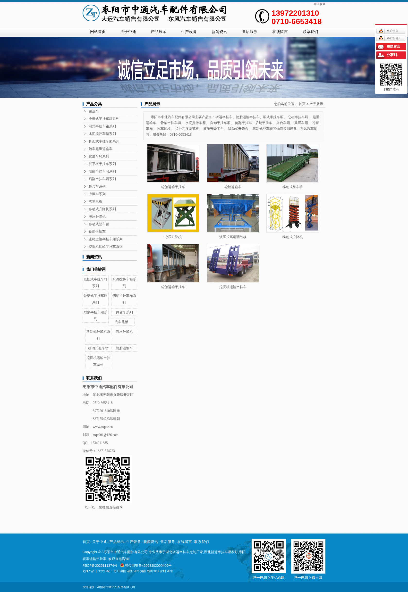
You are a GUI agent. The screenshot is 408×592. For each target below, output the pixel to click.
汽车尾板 (95, 201)
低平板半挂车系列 (102, 164)
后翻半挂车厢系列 (102, 179)
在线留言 (280, 32)
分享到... (393, 55)
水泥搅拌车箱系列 (102, 134)
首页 (302, 104)
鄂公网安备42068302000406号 (146, 565)
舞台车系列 (97, 186)
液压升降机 (97, 216)
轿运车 (94, 111)
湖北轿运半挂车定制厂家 (184, 552)
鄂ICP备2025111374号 (100, 565)
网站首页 (98, 32)
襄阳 (123, 571)
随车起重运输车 (100, 149)
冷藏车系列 (97, 194)
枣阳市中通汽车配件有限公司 (116, 587)
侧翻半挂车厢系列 (102, 171)
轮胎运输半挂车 (173, 187)
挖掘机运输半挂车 (232, 287)
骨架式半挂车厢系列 (104, 141)
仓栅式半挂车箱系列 (104, 119)
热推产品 (88, 571)
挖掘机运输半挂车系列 (106, 247)
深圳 (163, 571)
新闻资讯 (219, 32)
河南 (143, 571)
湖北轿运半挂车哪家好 (221, 552)
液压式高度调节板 (232, 237)
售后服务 (249, 32)
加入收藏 (319, 4)
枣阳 (116, 571)
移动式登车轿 (99, 224)
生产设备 (189, 32)
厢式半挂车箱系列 (102, 126)
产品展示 (158, 32)
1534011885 (99, 443)
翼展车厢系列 (99, 156)
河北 (170, 571)
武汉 (156, 571)
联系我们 (310, 32)
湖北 (130, 571)
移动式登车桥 (292, 187)
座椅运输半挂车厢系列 (106, 239)
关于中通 (128, 32)
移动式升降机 (292, 237)
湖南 (136, 571)
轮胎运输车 (97, 231)
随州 (150, 571)
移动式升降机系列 (102, 209)
